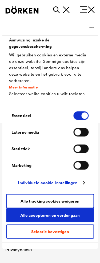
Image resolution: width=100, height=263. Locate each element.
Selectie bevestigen (50, 231)
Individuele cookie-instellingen (48, 182)
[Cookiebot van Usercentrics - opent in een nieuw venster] (71, 27)
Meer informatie (23, 87)
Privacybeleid (18, 249)
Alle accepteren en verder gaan (50, 215)
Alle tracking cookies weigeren (50, 201)
